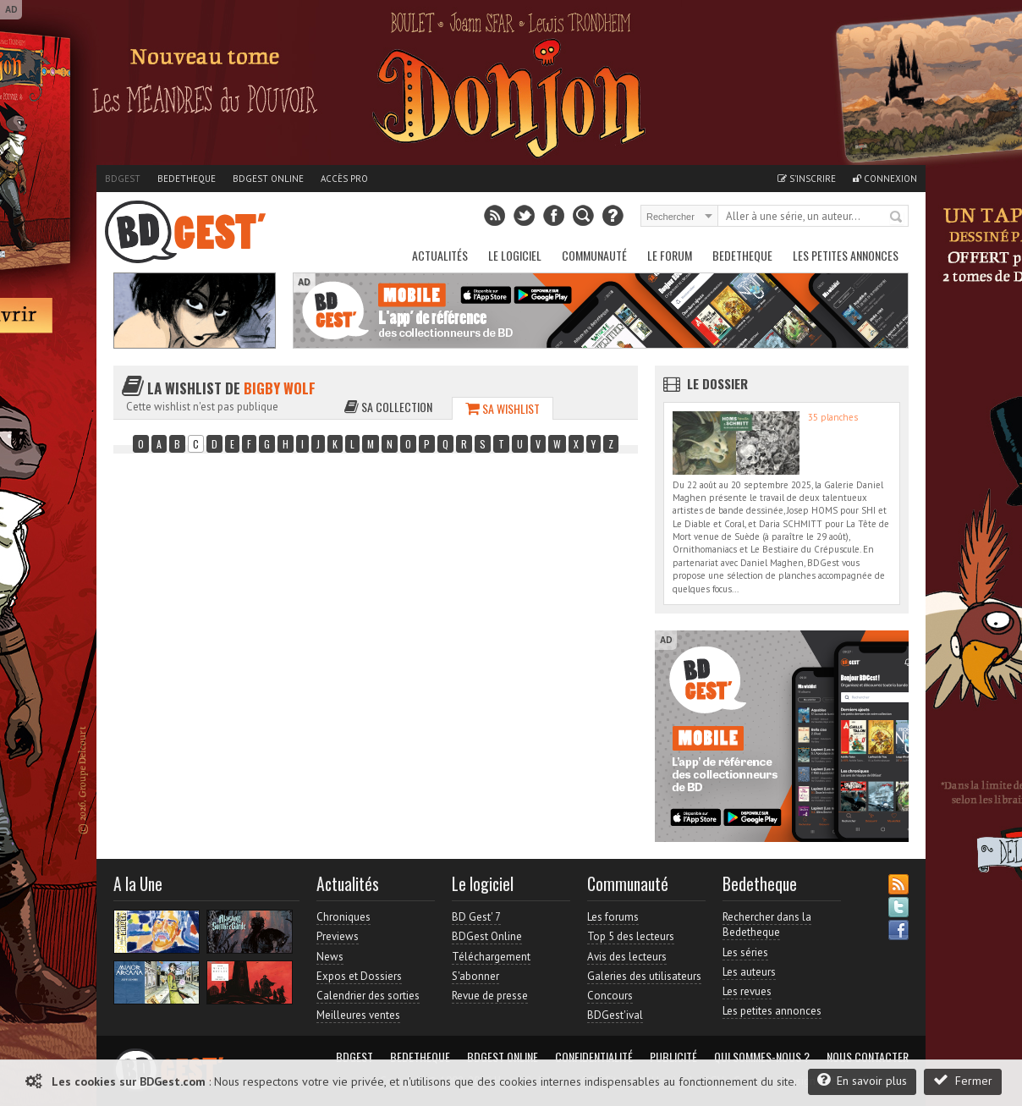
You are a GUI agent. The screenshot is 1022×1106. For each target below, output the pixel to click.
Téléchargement (491, 956)
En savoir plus (862, 1080)
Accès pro (344, 178)
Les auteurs (749, 972)
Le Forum (669, 255)
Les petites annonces (845, 255)
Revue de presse (490, 995)
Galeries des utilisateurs (644, 976)
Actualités (440, 255)
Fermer (962, 1080)
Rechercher (897, 217)
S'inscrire (806, 178)
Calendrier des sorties (368, 995)
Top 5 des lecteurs (630, 936)
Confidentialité (594, 1056)
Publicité (673, 1056)
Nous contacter (868, 1056)
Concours (610, 995)
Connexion (885, 178)
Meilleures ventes (358, 1015)
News (329, 956)
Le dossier (717, 383)
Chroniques (343, 917)
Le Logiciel (514, 255)
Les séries (745, 952)
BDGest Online (268, 178)
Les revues (747, 991)
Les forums (613, 917)
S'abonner (475, 976)
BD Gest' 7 (476, 917)
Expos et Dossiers (359, 976)
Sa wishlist (502, 408)
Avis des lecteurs (627, 956)
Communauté (594, 255)
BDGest (122, 178)
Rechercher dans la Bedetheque (767, 924)
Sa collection (388, 406)
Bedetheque (186, 178)
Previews (337, 936)
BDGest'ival (615, 1015)
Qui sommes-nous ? (762, 1056)
